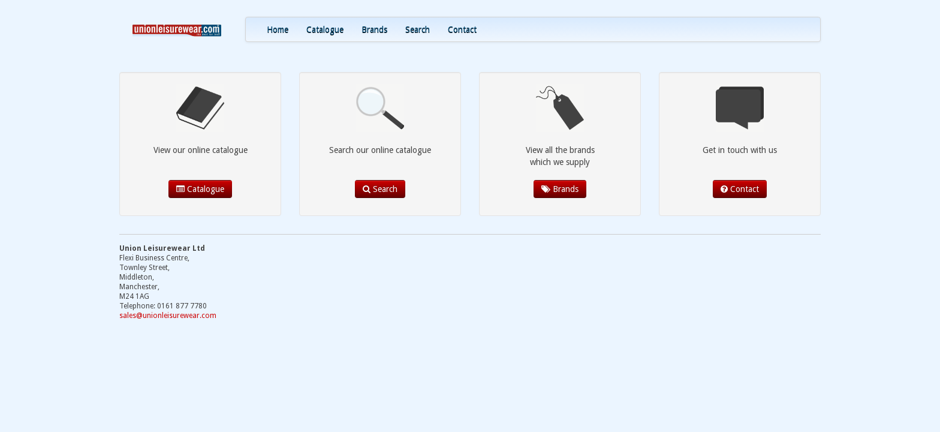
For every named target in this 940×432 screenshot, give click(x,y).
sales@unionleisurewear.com (167, 315)
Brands (374, 29)
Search (417, 29)
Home (277, 29)
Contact (462, 29)
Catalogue (325, 29)
